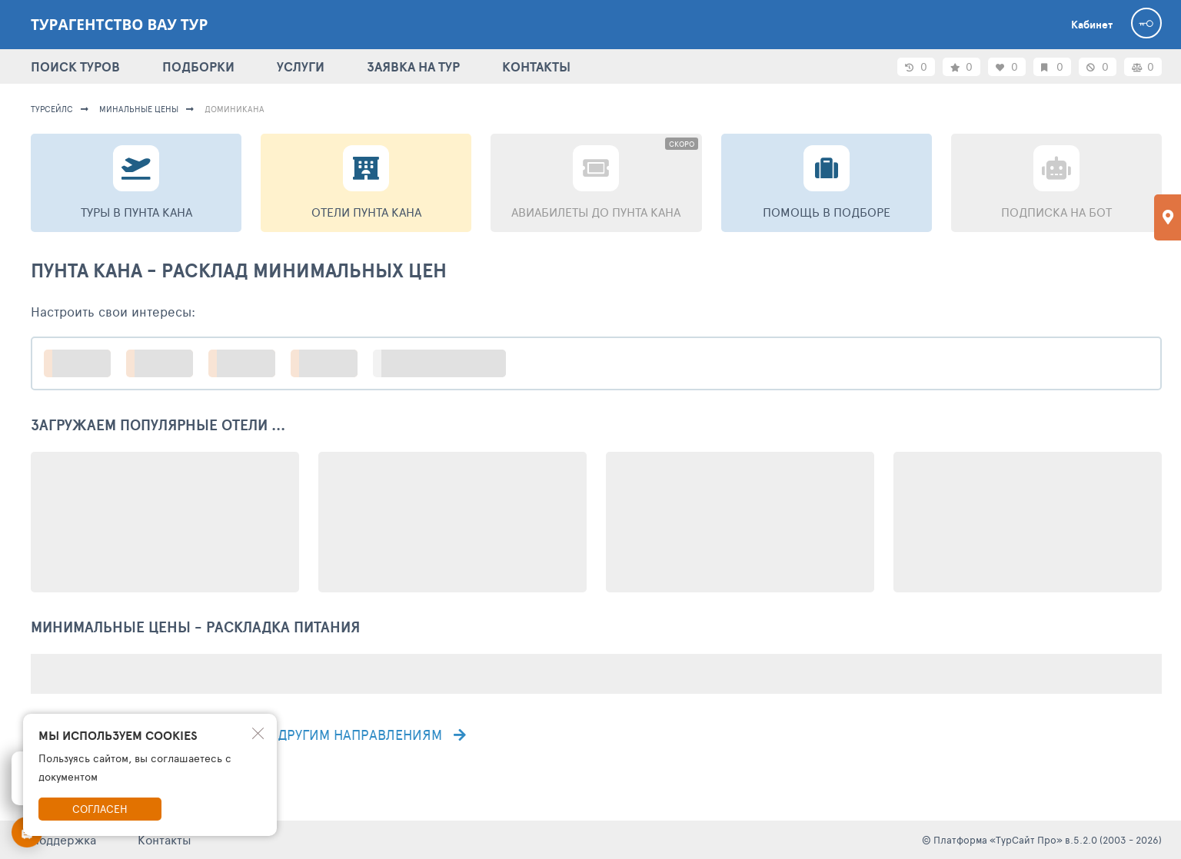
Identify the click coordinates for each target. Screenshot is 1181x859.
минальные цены (138, 108)
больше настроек (447, 363)
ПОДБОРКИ (198, 66)
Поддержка (63, 839)
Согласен (100, 808)
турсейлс (52, 108)
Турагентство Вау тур (119, 25)
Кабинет (1092, 24)
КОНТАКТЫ (536, 66)
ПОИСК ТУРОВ (75, 66)
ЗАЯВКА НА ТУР (413, 66)
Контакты (164, 839)
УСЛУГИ (300, 66)
